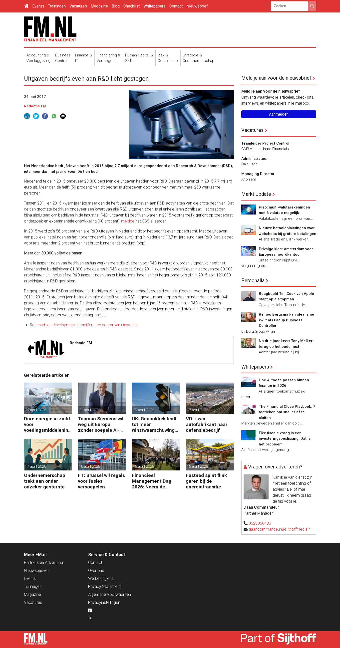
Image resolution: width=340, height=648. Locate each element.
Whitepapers (154, 6)
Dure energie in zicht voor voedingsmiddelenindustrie (47, 424)
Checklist (131, 6)
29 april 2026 (35, 410)
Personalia (253, 280)
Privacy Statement (104, 586)
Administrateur (254, 158)
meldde (128, 221)
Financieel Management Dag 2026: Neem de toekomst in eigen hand (152, 481)
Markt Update (256, 194)
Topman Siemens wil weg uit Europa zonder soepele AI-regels (100, 424)
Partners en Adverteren (44, 562)
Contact (176, 6)
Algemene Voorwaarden (109, 594)
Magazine (99, 6)
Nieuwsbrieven (36, 570)
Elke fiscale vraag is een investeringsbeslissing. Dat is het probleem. (285, 438)
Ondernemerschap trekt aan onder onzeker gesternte (44, 481)
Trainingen (57, 6)
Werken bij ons (101, 578)
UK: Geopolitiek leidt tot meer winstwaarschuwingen (154, 424)
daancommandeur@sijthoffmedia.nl (280, 529)
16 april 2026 (89, 466)
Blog (116, 6)
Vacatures (78, 6)
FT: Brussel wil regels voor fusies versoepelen (101, 481)
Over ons (96, 570)
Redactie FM (35, 106)
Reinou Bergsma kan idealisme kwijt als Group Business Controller (286, 320)
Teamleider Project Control (265, 143)
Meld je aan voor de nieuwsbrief (276, 78)
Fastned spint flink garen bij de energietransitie (206, 481)
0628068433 (260, 523)
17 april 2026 (197, 410)
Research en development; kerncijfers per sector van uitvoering (84, 325)
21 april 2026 (89, 410)
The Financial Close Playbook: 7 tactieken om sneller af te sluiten (287, 412)
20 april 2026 (143, 410)
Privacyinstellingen (104, 602)
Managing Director (258, 174)
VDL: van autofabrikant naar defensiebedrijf (206, 424)
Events (38, 6)
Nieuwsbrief (197, 6)
